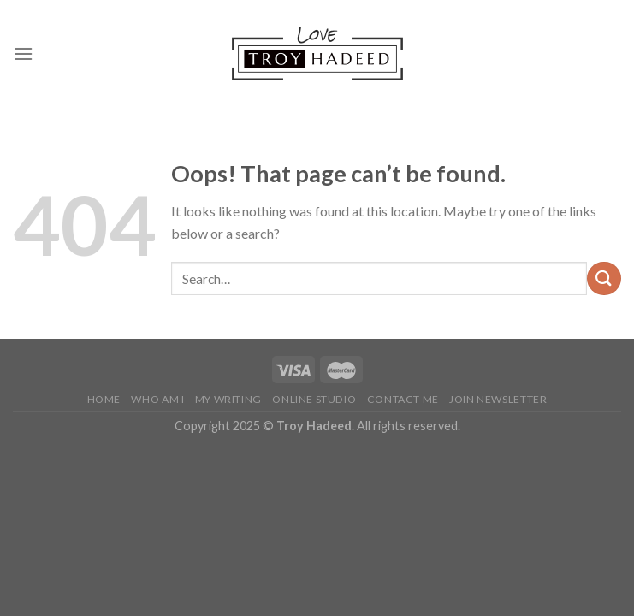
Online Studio (314, 399)
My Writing (228, 399)
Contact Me (403, 399)
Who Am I (157, 399)
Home (104, 399)
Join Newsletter (498, 399)
